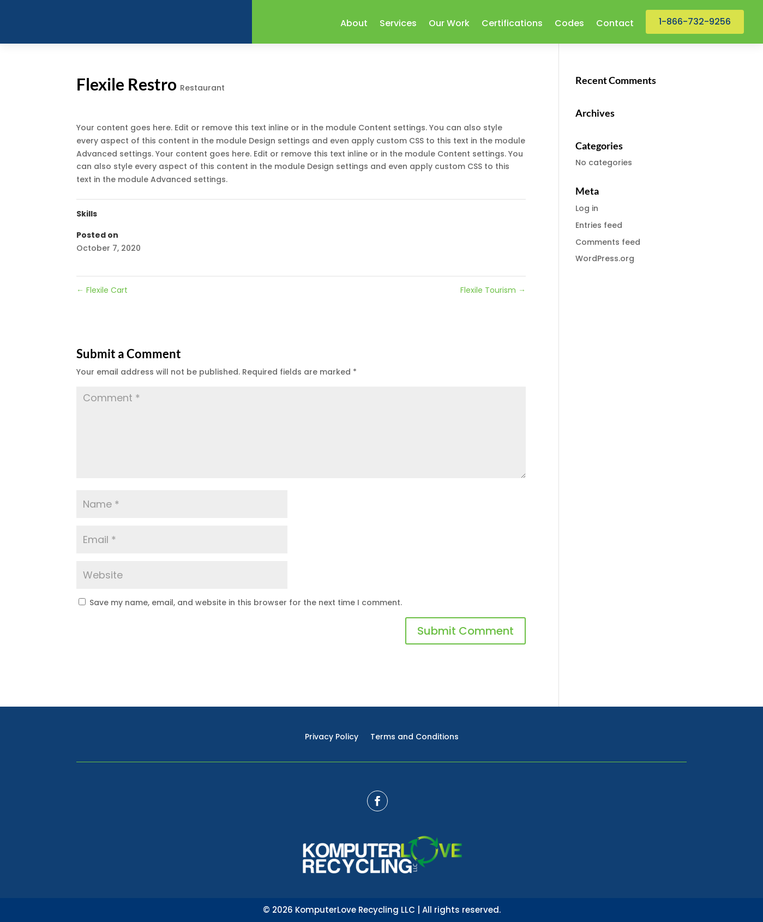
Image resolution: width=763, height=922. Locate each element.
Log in (586, 208)
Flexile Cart (102, 290)
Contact (615, 24)
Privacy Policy (331, 737)
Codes (569, 24)
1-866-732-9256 (695, 21)
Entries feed (598, 225)
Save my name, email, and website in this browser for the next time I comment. (245, 602)
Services (398, 24)
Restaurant (202, 87)
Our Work (449, 24)
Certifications (512, 24)
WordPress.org (604, 258)
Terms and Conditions (414, 737)
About (354, 24)
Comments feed (607, 242)
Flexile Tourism (493, 290)
